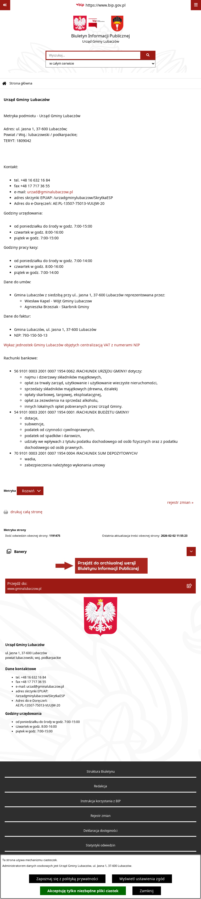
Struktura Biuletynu (101, 771)
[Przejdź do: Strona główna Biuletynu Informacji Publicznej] (4, 83)
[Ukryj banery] (191, 551)
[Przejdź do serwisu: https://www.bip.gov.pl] (100, 5)
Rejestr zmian (100, 816)
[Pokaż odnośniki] (5, 5)
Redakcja (100, 786)
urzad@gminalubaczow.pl (50, 191)
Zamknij (147, 890)
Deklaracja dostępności (100, 831)
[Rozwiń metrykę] (30, 491)
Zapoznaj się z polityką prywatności (67, 878)
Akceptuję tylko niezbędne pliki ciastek (83, 890)
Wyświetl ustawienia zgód (142, 878)
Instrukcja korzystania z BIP (101, 801)
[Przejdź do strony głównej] (100, 31)
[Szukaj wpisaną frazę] (148, 55)
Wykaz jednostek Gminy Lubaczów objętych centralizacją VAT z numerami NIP (72, 344)
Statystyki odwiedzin (100, 845)
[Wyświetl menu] (196, 5)
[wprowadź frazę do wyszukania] (93, 55)
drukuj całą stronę (26, 511)
